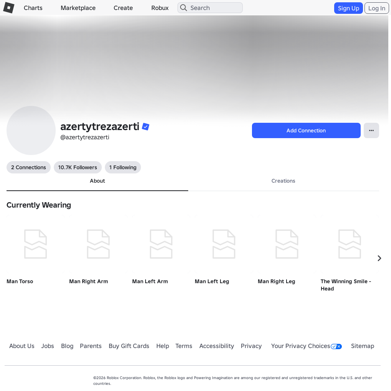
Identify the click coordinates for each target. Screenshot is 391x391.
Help (162, 346)
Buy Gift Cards (129, 346)
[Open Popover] (371, 130)
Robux (160, 8)
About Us (22, 346)
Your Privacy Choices (306, 346)
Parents (91, 346)
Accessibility (216, 346)
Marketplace (78, 8)
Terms (184, 346)
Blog (67, 346)
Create (123, 8)
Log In (376, 8)
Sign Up (348, 8)
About (97, 180)
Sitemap (362, 346)
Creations (283, 180)
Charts (33, 8)
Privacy (251, 346)
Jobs (47, 346)
